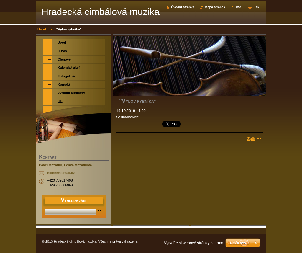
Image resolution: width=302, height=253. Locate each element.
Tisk (256, 7)
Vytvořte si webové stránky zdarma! (194, 243)
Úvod (41, 29)
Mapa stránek (215, 7)
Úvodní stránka (182, 7)
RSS (239, 7)
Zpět (251, 138)
